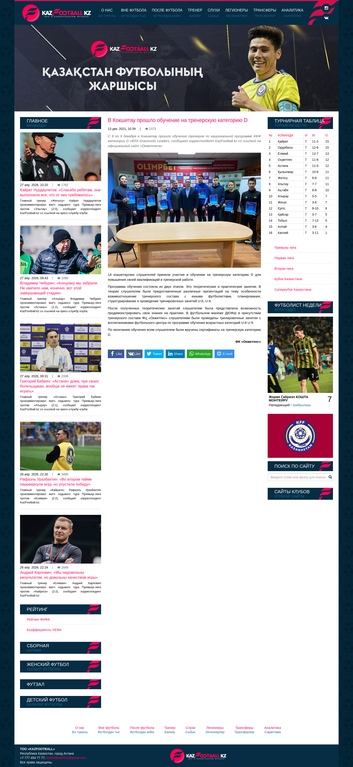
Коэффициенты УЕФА (44, 630)
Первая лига (284, 258)
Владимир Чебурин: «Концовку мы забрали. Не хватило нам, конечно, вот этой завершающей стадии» (59, 288)
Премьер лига (285, 247)
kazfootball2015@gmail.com (66, 758)
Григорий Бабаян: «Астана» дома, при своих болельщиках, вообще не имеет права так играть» (59, 386)
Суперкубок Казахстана (292, 289)
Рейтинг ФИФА (38, 619)
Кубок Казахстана (288, 279)
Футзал (35, 684)
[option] (176, 68)
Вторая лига (283, 268)
